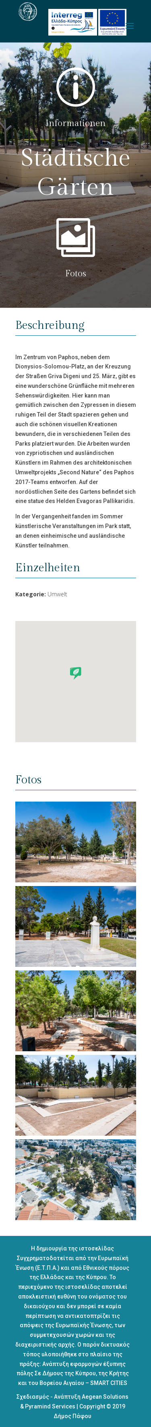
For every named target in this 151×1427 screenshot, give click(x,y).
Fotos (75, 273)
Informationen (75, 123)
